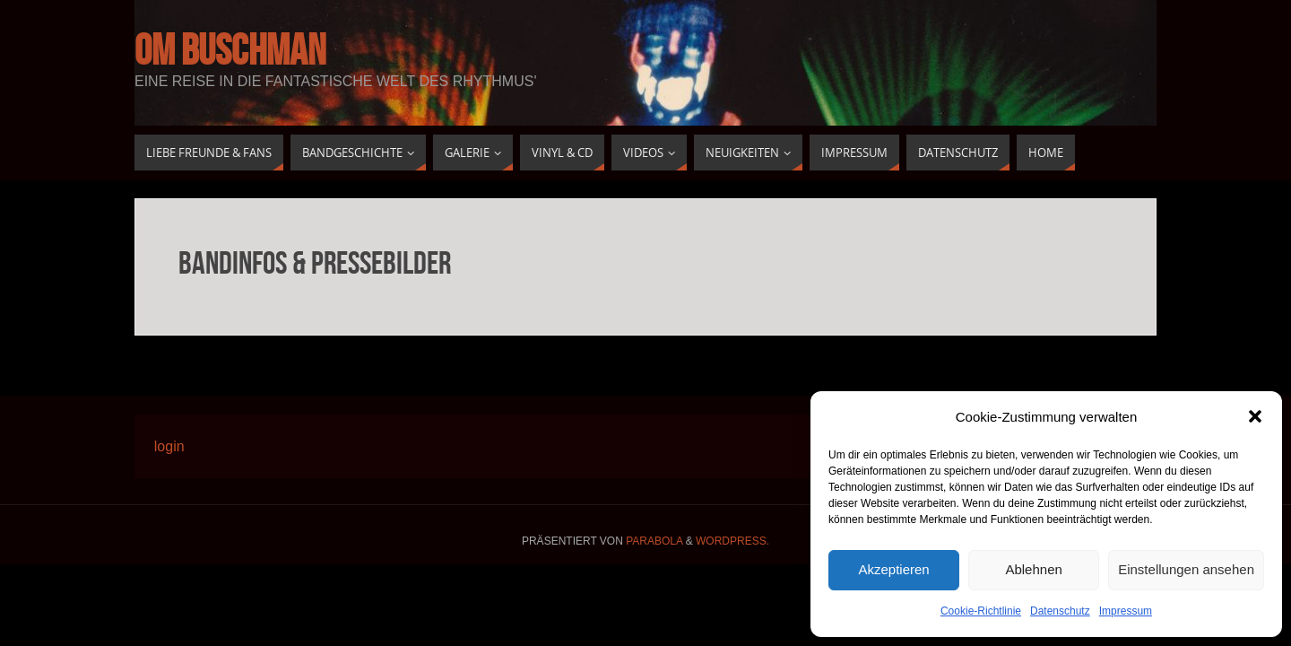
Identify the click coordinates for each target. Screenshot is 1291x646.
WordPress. (732, 541)
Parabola (654, 541)
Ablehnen (1033, 569)
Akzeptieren (893, 569)
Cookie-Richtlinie (980, 611)
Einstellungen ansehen (1186, 569)
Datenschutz (1060, 611)
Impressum (1125, 611)
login (169, 446)
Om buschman (229, 50)
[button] (1255, 416)
